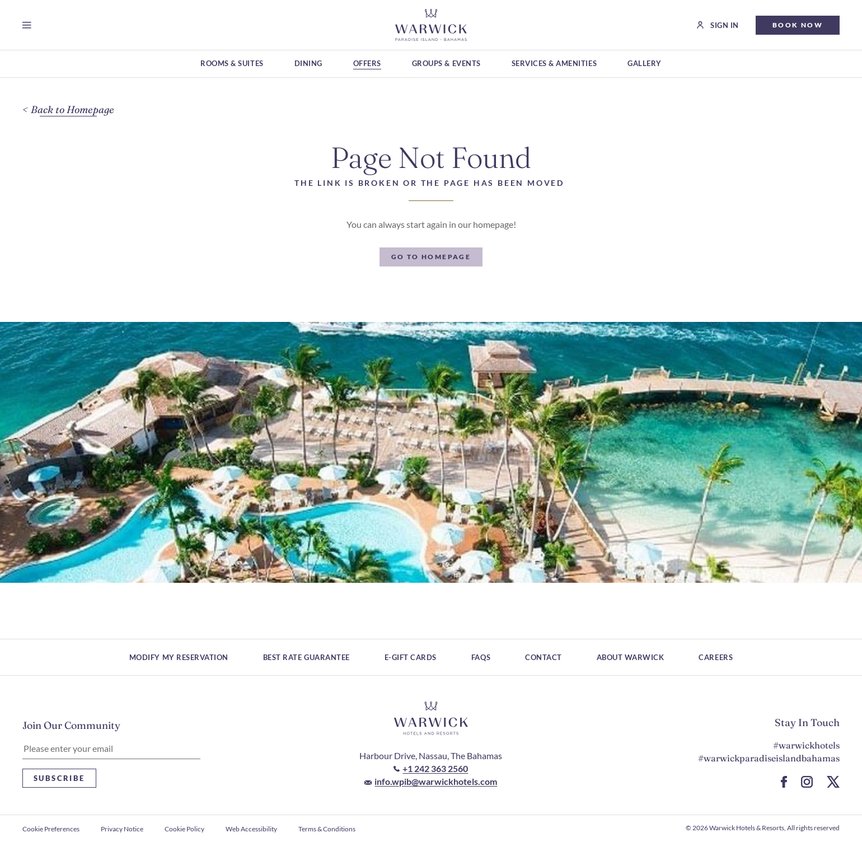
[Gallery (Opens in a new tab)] (644, 64)
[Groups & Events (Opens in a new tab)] (446, 64)
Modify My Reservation (178, 657)
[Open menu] (28, 25)
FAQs (480, 657)
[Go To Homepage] (431, 256)
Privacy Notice (122, 829)
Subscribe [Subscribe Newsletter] (59, 778)
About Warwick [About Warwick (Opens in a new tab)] (630, 657)
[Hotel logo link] (431, 718)
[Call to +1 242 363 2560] (430, 768)
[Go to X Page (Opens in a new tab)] (833, 782)
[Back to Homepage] (68, 110)
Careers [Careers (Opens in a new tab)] (716, 657)
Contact (543, 657)
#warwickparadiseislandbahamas (769, 758)
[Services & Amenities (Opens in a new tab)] (554, 64)
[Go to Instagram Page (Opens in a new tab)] (807, 782)
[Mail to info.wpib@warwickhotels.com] (430, 781)
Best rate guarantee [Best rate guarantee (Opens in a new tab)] (306, 657)
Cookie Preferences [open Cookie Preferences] (50, 829)
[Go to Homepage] (430, 25)
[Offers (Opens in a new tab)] (367, 64)
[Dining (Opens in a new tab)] (308, 64)
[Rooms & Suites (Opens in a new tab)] (231, 64)
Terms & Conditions (326, 829)
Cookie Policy (184, 829)
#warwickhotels (806, 745)
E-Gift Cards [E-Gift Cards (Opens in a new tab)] (411, 657)
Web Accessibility (251, 829)
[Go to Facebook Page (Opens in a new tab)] (784, 782)
